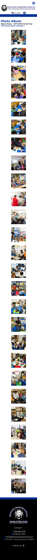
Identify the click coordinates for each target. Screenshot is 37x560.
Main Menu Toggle (33, 3)
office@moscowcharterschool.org (19, 537)
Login (16, 13)
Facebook (24, 13)
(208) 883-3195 (19, 531)
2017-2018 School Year (23, 24)
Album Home (6, 24)
